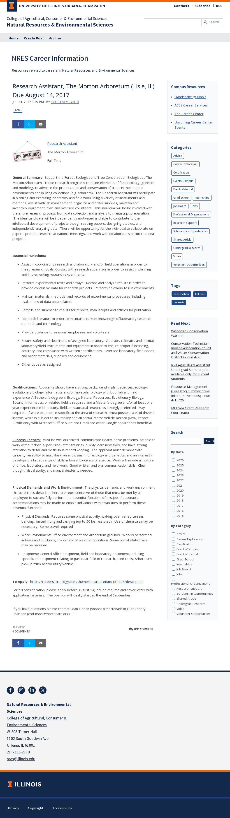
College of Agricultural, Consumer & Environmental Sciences (57, 19)
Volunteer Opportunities (189, 265)
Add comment (141, 629)
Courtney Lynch (65, 102)
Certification (181, 172)
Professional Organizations (191, 214)
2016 (180, 511)
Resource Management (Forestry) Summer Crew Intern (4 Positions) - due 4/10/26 (190, 393)
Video (177, 256)
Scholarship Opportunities (190, 231)
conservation (181, 294)
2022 (180, 480)
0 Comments (21, 631)
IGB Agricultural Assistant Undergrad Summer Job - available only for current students (190, 372)
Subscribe (203, 5)
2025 (180, 465)
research (179, 302)
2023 (180, 475)
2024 (180, 470)
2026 (180, 460)
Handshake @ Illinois (190, 96)
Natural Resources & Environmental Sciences (60, 25)
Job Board (179, 206)
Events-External (183, 189)
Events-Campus (183, 181)
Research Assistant (62, 143)
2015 (180, 516)
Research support (185, 223)
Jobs (18, 109)
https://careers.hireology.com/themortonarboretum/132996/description (86, 581)
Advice (177, 156)
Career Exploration (185, 164)
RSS (219, 5)
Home (14, 38)
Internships (202, 198)
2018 (180, 500)
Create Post (34, 38)
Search (214, 22)
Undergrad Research (186, 248)
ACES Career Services (191, 105)
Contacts (181, 5)
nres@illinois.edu (21, 759)
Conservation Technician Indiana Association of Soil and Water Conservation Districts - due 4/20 (191, 350)
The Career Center (189, 113)
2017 (180, 506)
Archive (55, 38)
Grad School (181, 198)
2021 (180, 485)
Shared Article (182, 239)
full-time (200, 294)
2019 (180, 495)
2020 (180, 490)
